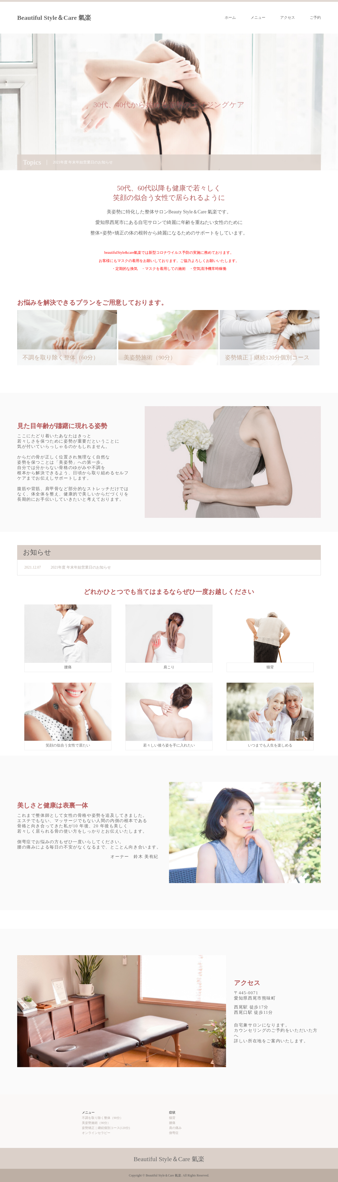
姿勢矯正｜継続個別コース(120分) (106, 1128)
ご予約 (315, 18)
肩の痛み (175, 1128)
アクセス (287, 18)
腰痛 (172, 1123)
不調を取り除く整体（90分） (102, 1118)
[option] (169, 102)
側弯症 (174, 1133)
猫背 (172, 1118)
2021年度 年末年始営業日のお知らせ (81, 567)
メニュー (258, 18)
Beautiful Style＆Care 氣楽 (54, 17)
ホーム (230, 18)
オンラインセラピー (96, 1133)
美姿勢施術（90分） (96, 1123)
